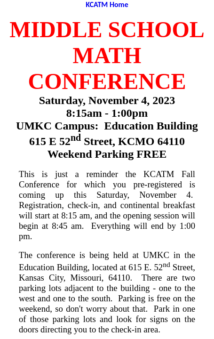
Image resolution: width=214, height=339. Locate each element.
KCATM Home (107, 4)
